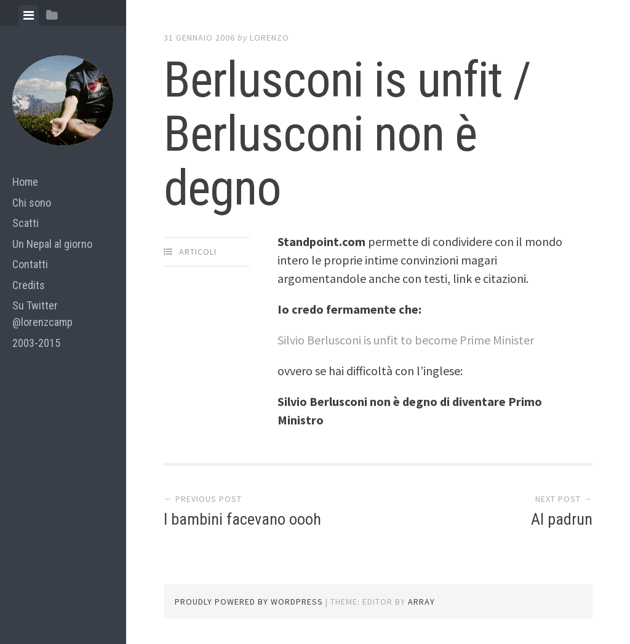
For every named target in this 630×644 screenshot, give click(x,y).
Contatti (30, 264)
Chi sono (31, 202)
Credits (28, 285)
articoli (198, 251)
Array (421, 601)
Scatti (25, 223)
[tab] (28, 15)
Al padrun (561, 519)
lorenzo (269, 37)
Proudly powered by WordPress (249, 601)
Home (25, 181)
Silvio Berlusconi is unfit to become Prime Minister (405, 340)
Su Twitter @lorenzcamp (42, 313)
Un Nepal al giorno (52, 243)
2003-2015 (36, 342)
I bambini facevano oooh (242, 519)
